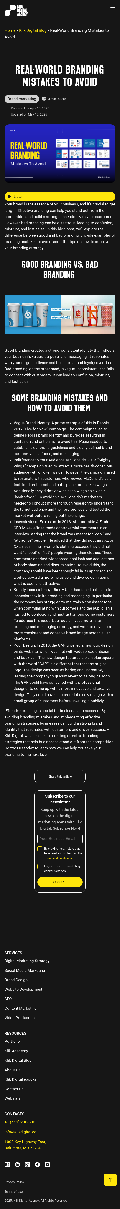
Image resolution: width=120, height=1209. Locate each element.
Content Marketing (21, 1008)
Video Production (20, 1017)
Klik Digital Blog (33, 30)
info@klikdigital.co (20, 1132)
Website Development (23, 989)
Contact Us (14, 1089)
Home (10, 30)
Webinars (13, 1098)
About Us (12, 1070)
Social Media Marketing (25, 970)
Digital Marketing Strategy (27, 960)
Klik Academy (16, 1051)
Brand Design (16, 979)
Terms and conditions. (58, 858)
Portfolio (12, 1041)
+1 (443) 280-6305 (21, 1122)
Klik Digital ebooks (21, 1079)
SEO (8, 998)
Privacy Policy (14, 1182)
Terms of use (14, 1191)
